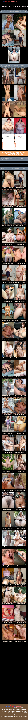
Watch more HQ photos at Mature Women (14, 153)
